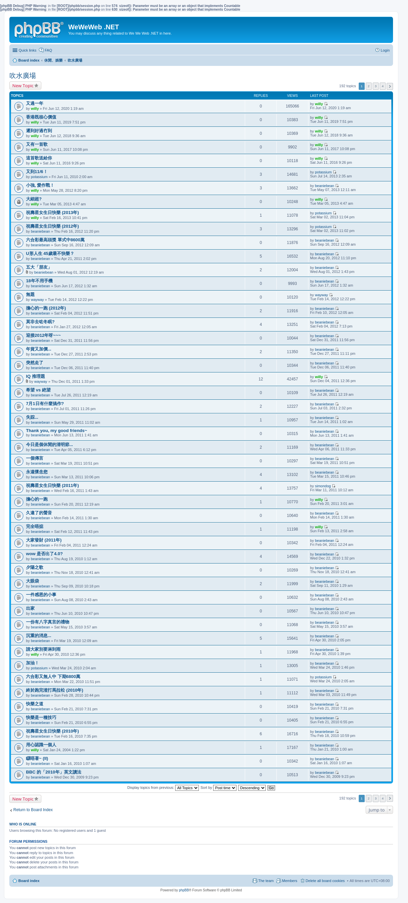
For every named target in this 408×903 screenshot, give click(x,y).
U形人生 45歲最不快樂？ (50, 253)
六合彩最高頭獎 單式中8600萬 (55, 239)
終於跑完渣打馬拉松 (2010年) (54, 690)
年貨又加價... (38, 348)
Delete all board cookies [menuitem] (325, 881)
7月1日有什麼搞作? (45, 403)
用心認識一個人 (41, 744)
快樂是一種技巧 (41, 717)
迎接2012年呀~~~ (43, 335)
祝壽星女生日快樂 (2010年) (52, 731)
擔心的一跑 (37, 499)
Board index (29, 881)
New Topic (23, 86)
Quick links (27, 50)
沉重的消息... (38, 635)
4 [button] (383, 86)
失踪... (32, 417)
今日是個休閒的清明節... (49, 444)
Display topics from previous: (163, 788)
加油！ (32, 662)
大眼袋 (32, 580)
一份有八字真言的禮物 (47, 621)
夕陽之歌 (34, 567)
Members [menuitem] (289, 881)
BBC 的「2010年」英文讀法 (53, 772)
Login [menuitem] (385, 50)
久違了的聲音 (39, 512)
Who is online (22, 824)
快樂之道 (34, 703)
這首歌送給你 (39, 157)
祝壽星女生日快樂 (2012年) (52, 226)
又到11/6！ (37, 171)
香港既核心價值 (41, 116)
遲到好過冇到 (39, 130)
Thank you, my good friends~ (56, 430)
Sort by (218, 788)
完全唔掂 (34, 526)
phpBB (184, 890)
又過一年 (34, 103)
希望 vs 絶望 (38, 389)
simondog (323, 486)
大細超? (34, 198)
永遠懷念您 (37, 471)
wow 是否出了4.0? (44, 553)
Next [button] (390, 86)
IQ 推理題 (35, 376)
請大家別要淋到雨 (43, 649)
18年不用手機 (39, 280)
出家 (30, 608)
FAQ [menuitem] (48, 50)
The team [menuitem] (265, 881)
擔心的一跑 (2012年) (46, 308)
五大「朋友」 (39, 267)
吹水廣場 (22, 75)
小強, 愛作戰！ (40, 185)
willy (35, 109)
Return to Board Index (33, 809)
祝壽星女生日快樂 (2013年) (52, 212)
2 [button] (369, 86)
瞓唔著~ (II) (37, 758)
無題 (30, 294)
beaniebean (324, 186)
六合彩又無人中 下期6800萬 (53, 676)
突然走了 (34, 362)
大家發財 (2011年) (44, 540)
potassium (39, 177)
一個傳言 (34, 458)
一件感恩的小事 (41, 594)
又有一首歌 (37, 144)
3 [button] (376, 86)
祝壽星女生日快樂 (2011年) (52, 485)
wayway (37, 300)
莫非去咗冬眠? (40, 321)
